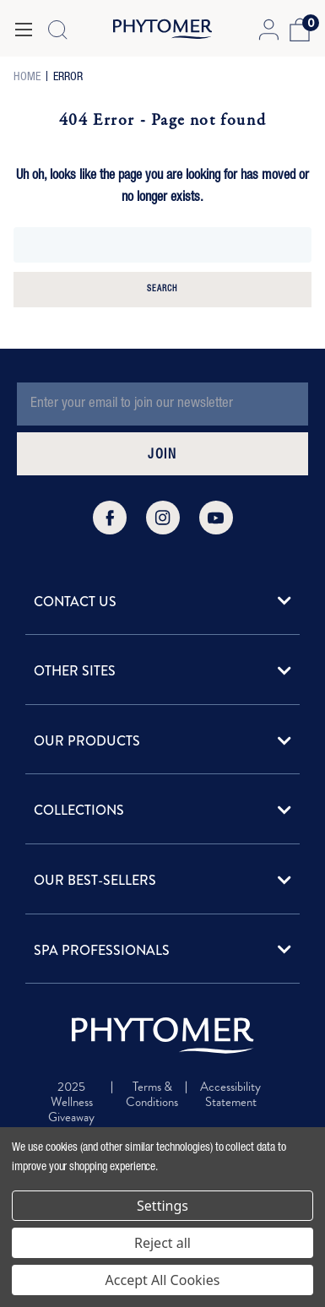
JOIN (162, 456)
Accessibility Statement (230, 1095)
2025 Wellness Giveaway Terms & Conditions (72, 1117)
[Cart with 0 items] (297, 29)
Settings (162, 1205)
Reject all (162, 1243)
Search (162, 289)
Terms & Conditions (152, 1095)
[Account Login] (268, 29)
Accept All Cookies (163, 1280)
